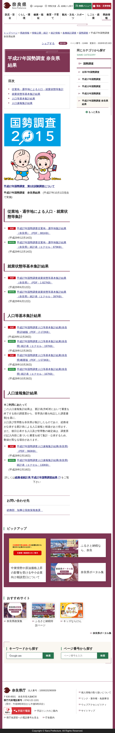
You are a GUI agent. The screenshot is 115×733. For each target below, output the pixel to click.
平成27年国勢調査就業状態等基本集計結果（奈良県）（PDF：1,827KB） (41, 280)
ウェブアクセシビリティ (94, 704)
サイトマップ (88, 710)
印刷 (64, 43)
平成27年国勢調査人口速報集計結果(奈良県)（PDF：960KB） (42, 448)
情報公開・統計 (40, 33)
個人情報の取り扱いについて (96, 692)
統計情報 (55, 33)
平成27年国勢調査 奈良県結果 (95, 102)
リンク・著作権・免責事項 (95, 698)
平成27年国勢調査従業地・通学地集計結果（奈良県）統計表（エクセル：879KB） (41, 244)
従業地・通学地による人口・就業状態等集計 (38, 89)
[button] (36, 6)
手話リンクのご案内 (47, 711)
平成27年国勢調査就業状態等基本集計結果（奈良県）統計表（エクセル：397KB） (41, 294)
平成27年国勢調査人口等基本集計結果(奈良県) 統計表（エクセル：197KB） (42, 343)
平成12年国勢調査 (91, 86)
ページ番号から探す (78, 648)
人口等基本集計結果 (23, 98)
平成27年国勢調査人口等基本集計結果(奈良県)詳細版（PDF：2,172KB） (42, 330)
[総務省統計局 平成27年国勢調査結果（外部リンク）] (38, 477)
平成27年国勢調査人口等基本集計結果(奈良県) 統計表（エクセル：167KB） (42, 371)
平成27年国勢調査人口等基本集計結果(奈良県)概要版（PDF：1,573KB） (42, 357)
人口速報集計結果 (22, 103)
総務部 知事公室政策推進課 (25, 510)
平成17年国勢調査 (91, 79)
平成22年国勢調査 (91, 93)
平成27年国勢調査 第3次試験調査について (29, 186)
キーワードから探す (23, 648)
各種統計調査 (69, 33)
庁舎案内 (49, 717)
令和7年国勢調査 (90, 72)
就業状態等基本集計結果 (26, 94)
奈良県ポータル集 (102, 633)
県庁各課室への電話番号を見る (22, 717)
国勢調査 (83, 33)
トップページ (11, 33)
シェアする (48, 43)
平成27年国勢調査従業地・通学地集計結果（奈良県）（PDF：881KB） (41, 230)
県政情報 (24, 33)
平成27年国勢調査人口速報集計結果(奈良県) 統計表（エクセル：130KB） (42, 462)
